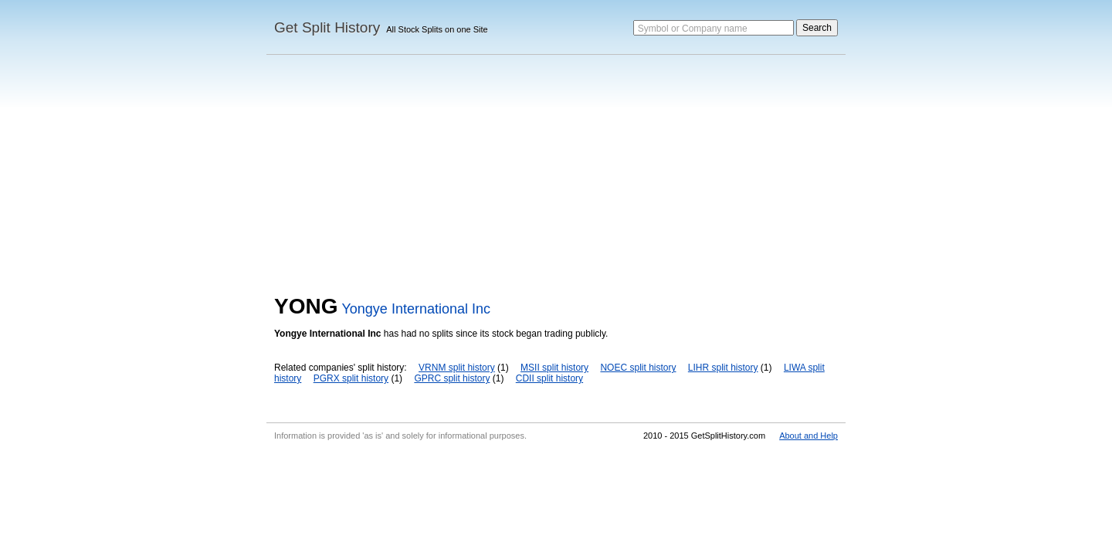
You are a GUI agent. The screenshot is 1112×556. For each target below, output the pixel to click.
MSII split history (554, 367)
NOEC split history (638, 367)
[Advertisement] (556, 178)
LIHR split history (723, 367)
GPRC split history (452, 378)
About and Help (808, 435)
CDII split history (549, 378)
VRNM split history (457, 367)
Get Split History (327, 27)
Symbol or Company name (693, 28)
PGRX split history (351, 378)
